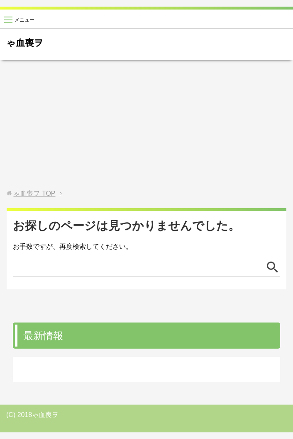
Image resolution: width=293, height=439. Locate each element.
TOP (34, 193)
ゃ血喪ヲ (25, 43)
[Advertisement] (146, 125)
